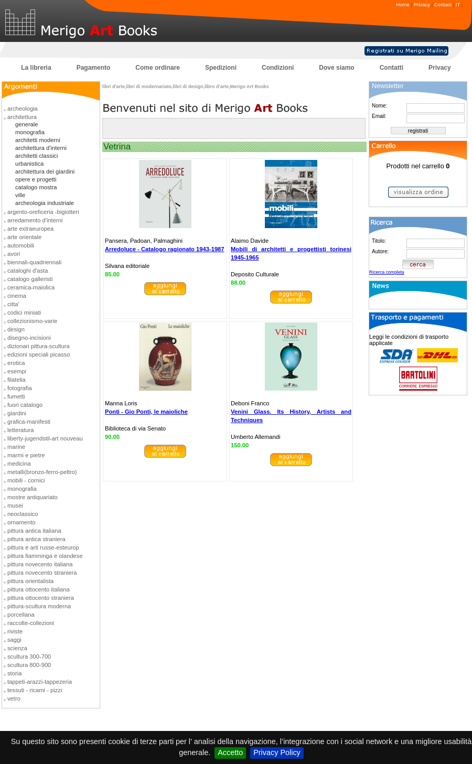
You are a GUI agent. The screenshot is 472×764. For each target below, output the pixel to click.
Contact (443, 4)
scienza (17, 648)
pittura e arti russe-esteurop (43, 547)
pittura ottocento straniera (40, 598)
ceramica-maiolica (31, 287)
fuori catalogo (24, 405)
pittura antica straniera (36, 539)
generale (26, 124)
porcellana (21, 614)
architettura (22, 117)
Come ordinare (157, 67)
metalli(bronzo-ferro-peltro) (42, 472)
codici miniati (24, 312)
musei (15, 505)
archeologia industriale (44, 203)
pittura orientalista (30, 581)
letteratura (20, 430)
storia (14, 673)
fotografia (19, 388)
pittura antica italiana (34, 531)
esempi (16, 371)
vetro (13, 698)
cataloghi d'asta (27, 270)
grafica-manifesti (28, 421)
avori (13, 254)
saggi (14, 640)
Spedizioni (221, 67)
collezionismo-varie (32, 321)
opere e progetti (35, 179)
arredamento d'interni (34, 220)
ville (20, 195)
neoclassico (22, 514)
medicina (19, 463)
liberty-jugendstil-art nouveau (45, 438)
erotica (16, 363)
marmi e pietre (26, 455)
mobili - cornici (26, 480)
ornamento (21, 522)
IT (458, 4)
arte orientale (24, 237)
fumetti (16, 396)
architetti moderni (37, 140)
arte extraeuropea (30, 228)
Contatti (391, 67)
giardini (16, 413)
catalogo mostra (36, 187)
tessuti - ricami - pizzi (34, 690)
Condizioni (278, 67)
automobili (20, 245)
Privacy (422, 4)
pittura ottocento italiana (38, 589)
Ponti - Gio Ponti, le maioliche (146, 411)
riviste (15, 631)
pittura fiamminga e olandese (45, 556)
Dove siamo (336, 67)
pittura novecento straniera (42, 572)
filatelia (16, 379)
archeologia (22, 108)
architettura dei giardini (44, 171)
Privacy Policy (277, 752)
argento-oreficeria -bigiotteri (43, 212)
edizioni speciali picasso (38, 354)
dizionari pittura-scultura (38, 346)
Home (403, 4)
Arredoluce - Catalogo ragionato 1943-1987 (164, 249)
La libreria (36, 67)
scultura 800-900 (29, 665)
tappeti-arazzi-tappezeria (39, 682)
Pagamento (94, 67)
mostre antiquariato (32, 497)
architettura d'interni (41, 148)
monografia (30, 132)
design (16, 329)
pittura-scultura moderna (39, 606)
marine (16, 447)
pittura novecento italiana (39, 564)
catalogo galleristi (29, 279)
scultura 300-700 (29, 656)
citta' (13, 304)
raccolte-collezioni (30, 623)
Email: (379, 116)
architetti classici (36, 156)
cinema (16, 296)
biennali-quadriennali (34, 262)
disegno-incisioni (29, 338)
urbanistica (29, 163)
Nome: (379, 106)
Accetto (230, 752)
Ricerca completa (386, 272)
